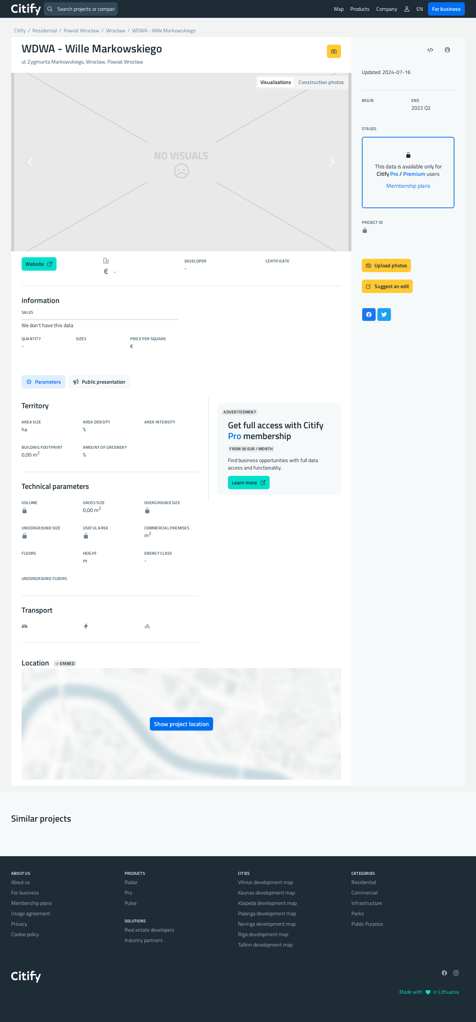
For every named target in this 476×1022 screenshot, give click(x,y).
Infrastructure (366, 903)
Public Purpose (367, 924)
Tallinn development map (265, 944)
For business (446, 9)
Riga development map (263, 934)
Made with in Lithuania (429, 992)
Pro (128, 892)
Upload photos (386, 265)
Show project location (181, 723)
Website (39, 264)
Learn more (249, 482)
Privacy (19, 924)
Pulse (130, 903)
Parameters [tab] (43, 382)
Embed (65, 663)
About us (20, 882)
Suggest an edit (387, 286)
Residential (363, 882)
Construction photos (321, 82)
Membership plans (408, 185)
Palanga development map (267, 913)
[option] (181, 162)
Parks (357, 913)
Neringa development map (267, 924)
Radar (131, 882)
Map (339, 9)
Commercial (364, 892)
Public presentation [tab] (99, 382)
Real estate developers (149, 930)
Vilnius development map (265, 882)
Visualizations (275, 82)
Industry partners (144, 940)
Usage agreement (30, 913)
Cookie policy (25, 934)
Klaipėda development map (267, 903)
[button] (36, 162)
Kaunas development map (266, 892)
